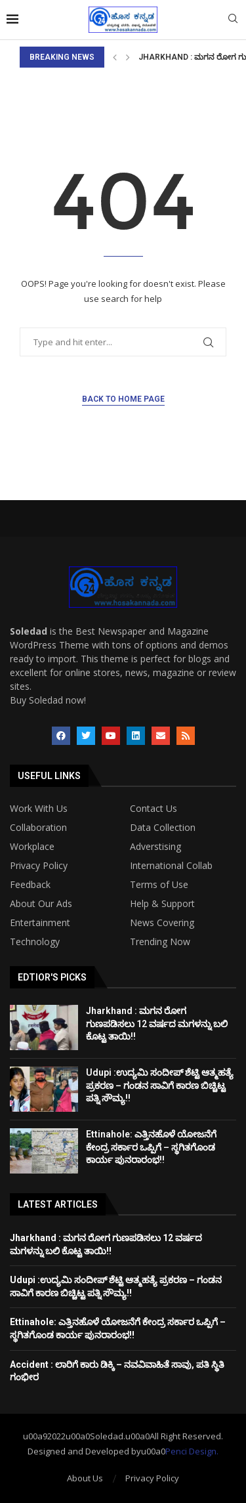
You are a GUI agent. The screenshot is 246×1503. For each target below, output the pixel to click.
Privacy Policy (39, 865)
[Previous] (115, 57)
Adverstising (155, 846)
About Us (85, 1478)
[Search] (232, 20)
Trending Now (160, 941)
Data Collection (162, 827)
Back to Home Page (123, 399)
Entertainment (40, 922)
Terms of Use (159, 884)
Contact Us (153, 808)
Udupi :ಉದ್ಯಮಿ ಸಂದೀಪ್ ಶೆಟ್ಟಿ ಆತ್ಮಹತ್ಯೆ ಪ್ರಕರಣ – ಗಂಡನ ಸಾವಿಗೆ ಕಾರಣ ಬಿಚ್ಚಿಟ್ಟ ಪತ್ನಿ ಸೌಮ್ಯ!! (160, 1085)
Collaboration (38, 827)
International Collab (171, 865)
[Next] (128, 57)
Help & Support (162, 903)
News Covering (162, 922)
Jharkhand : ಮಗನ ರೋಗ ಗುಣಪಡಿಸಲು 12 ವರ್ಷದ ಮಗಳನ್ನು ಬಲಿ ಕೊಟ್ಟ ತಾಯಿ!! (157, 1024)
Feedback (30, 884)
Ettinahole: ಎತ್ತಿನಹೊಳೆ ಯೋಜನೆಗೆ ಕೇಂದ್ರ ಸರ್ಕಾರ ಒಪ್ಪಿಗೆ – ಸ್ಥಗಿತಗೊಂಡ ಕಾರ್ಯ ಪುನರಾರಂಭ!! (151, 1147)
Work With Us (39, 808)
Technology (35, 941)
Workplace (32, 846)
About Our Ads (41, 903)
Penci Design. (191, 1451)
